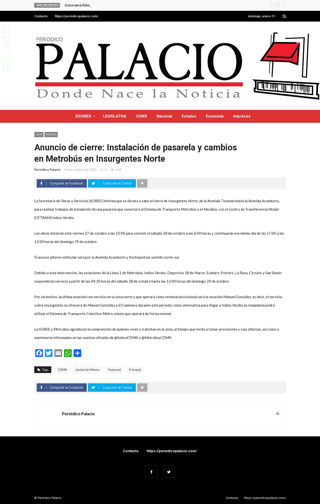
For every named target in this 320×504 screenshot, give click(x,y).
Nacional (164, 116)
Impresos (241, 116)
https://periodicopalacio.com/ (76, 16)
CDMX (141, 116)
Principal (135, 370)
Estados (189, 116)
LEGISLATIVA (114, 116)
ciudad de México (87, 370)
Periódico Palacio (47, 170)
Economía (215, 116)
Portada (51, 134)
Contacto (41, 16)
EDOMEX (83, 116)
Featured (114, 370)
